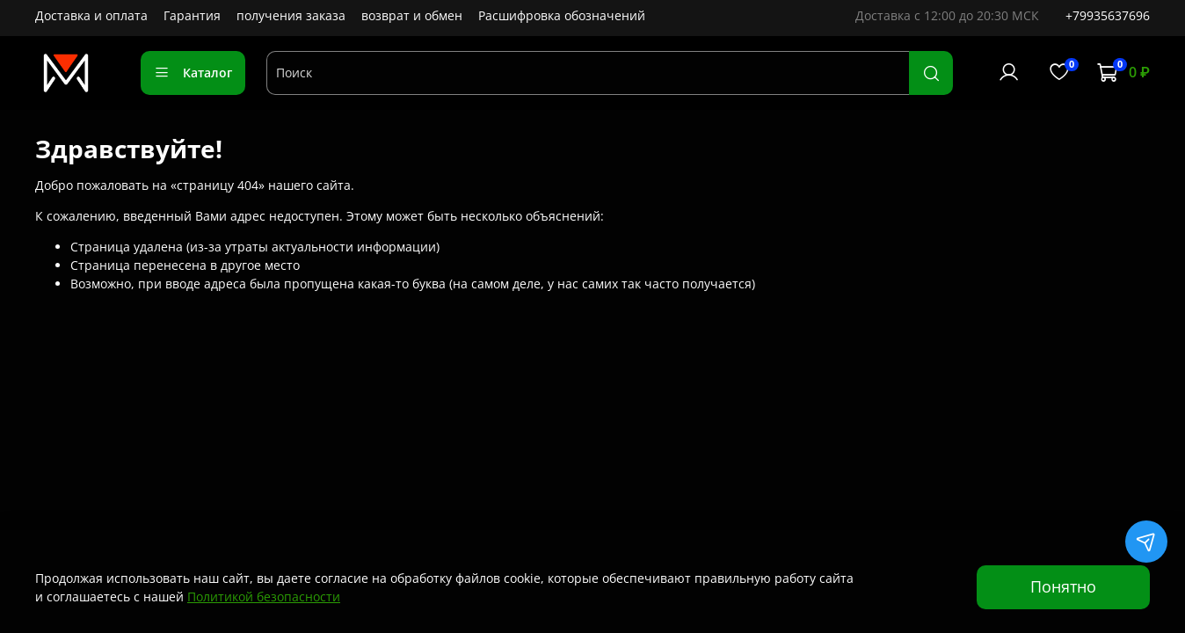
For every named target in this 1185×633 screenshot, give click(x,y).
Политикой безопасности (263, 596)
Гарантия (192, 15)
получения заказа (290, 15)
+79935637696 (1107, 15)
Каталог (193, 72)
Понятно (1063, 586)
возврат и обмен (411, 15)
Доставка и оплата (91, 15)
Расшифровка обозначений (561, 15)
